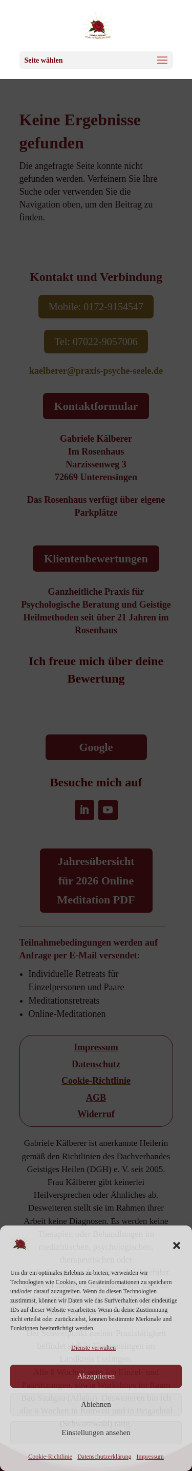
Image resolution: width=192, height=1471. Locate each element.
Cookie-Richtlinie (50, 1456)
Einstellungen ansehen (96, 1432)
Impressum (149, 1456)
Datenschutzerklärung (104, 1456)
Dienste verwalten (93, 1347)
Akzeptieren (96, 1376)
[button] (177, 1245)
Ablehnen (96, 1404)
